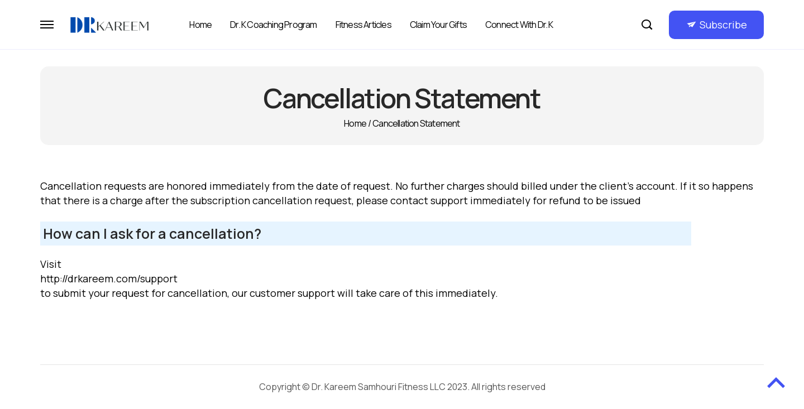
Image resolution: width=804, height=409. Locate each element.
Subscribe (723, 24)
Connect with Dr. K (519, 24)
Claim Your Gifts (438, 24)
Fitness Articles (363, 24)
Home (200, 24)
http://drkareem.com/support (109, 278)
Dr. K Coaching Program (273, 24)
